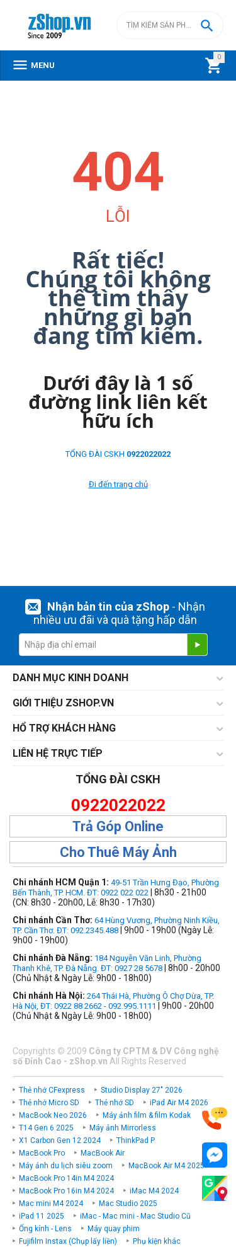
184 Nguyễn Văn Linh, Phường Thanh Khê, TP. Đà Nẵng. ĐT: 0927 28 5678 (107, 963)
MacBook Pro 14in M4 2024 (66, 1178)
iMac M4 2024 (154, 1191)
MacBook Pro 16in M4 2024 (66, 1191)
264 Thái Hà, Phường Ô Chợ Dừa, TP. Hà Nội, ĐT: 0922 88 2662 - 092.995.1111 (113, 1001)
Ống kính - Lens (45, 1228)
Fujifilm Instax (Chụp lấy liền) (68, 1241)
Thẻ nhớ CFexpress (52, 1090)
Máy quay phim (113, 1228)
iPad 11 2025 (41, 1216)
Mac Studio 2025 (128, 1203)
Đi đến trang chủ (118, 484)
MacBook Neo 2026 (53, 1115)
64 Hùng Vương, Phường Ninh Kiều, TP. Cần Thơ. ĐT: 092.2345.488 (116, 925)
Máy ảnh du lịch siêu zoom (66, 1165)
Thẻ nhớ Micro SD (49, 1102)
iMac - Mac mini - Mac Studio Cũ (135, 1216)
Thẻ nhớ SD (114, 1102)
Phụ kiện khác (157, 1241)
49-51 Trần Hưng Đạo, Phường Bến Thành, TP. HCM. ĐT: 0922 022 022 (116, 887)
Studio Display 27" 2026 (142, 1090)
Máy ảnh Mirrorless (122, 1127)
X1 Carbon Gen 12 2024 (60, 1140)
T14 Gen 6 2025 (46, 1127)
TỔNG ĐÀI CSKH (118, 454)
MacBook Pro (42, 1153)
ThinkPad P (135, 1140)
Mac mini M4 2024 (51, 1203)
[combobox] (169, 25)
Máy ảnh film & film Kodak (147, 1115)
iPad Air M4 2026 (179, 1102)
